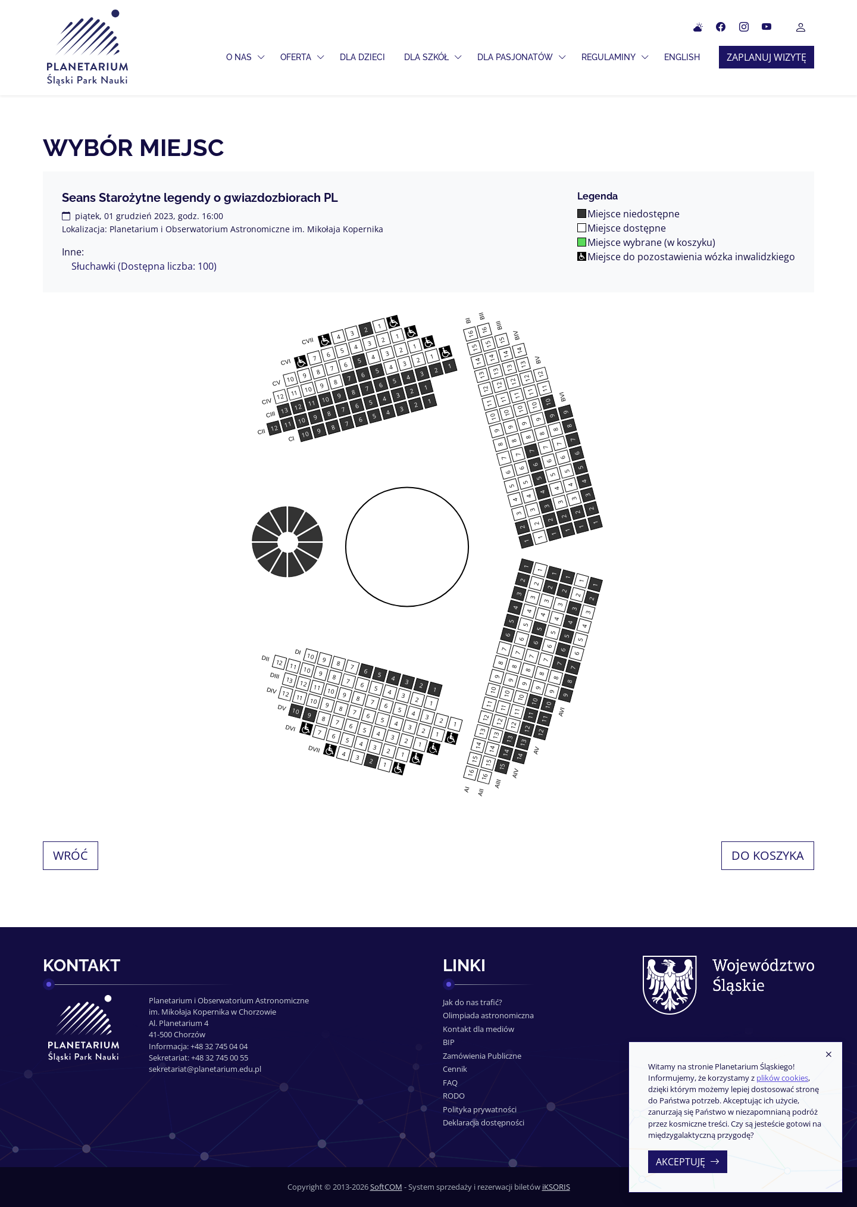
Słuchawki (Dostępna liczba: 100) (144, 266)
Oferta (295, 57)
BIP (449, 1042)
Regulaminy (608, 57)
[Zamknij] (828, 1055)
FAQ (450, 1082)
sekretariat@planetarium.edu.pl (205, 1068)
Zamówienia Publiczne (482, 1055)
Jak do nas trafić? (472, 1002)
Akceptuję (688, 1161)
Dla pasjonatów (515, 57)
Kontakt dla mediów (478, 1029)
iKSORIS (556, 1186)
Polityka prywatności (480, 1109)
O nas (239, 57)
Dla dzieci (362, 57)
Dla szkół (426, 57)
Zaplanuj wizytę (766, 57)
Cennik (455, 1068)
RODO (454, 1095)
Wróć (70, 855)
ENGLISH (682, 57)
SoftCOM (386, 1186)
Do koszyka (767, 855)
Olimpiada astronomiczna (488, 1015)
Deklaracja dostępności (483, 1122)
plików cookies (782, 1077)
